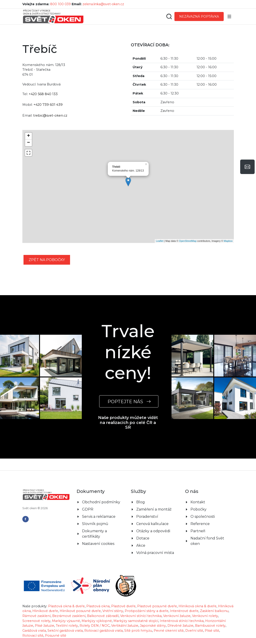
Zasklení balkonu (214, 611)
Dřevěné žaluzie (180, 626)
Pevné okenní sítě (169, 631)
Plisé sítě (212, 631)
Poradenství (147, 516)
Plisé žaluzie (44, 626)
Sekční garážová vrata (65, 631)
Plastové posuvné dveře (157, 606)
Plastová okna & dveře (66, 606)
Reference (200, 524)
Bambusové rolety (210, 626)
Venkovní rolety (205, 616)
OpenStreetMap (188, 241)
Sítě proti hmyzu (138, 631)
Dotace (142, 538)
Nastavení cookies (98, 543)
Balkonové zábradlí (103, 616)
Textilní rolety (67, 626)
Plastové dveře (123, 606)
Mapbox (228, 241)
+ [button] (28, 136)
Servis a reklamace (98, 516)
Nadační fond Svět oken (207, 541)
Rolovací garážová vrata (103, 631)
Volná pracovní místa (155, 553)
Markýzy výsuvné (66, 621)
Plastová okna (98, 606)
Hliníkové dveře (45, 611)
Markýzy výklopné (97, 621)
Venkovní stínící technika (141, 616)
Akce (140, 545)
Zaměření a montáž (153, 509)
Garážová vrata (34, 631)
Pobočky (198, 509)
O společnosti (202, 516)
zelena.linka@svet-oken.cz (103, 4)
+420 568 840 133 (43, 94)
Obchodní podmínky (101, 502)
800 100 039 (60, 4)
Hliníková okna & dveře (197, 606)
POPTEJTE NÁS (129, 401)
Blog (140, 502)
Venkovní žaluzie (176, 616)
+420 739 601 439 (48, 105)
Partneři (197, 531)
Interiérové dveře (184, 611)
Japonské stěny (153, 626)
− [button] (28, 142)
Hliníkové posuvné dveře (80, 611)
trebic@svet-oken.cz (50, 115)
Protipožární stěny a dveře (146, 611)
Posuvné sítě (55, 635)
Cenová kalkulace (152, 524)
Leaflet (159, 241)
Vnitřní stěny (112, 611)
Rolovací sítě (32, 635)
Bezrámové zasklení (68, 616)
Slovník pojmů (95, 524)
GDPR (87, 509)
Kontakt (197, 502)
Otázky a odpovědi (153, 531)
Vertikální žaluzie (124, 626)
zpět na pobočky (47, 260)
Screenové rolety (36, 621)
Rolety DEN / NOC (95, 626)
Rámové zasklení (36, 616)
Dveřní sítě (194, 631)
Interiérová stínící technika (182, 621)
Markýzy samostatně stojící (135, 621)
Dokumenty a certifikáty (94, 534)
